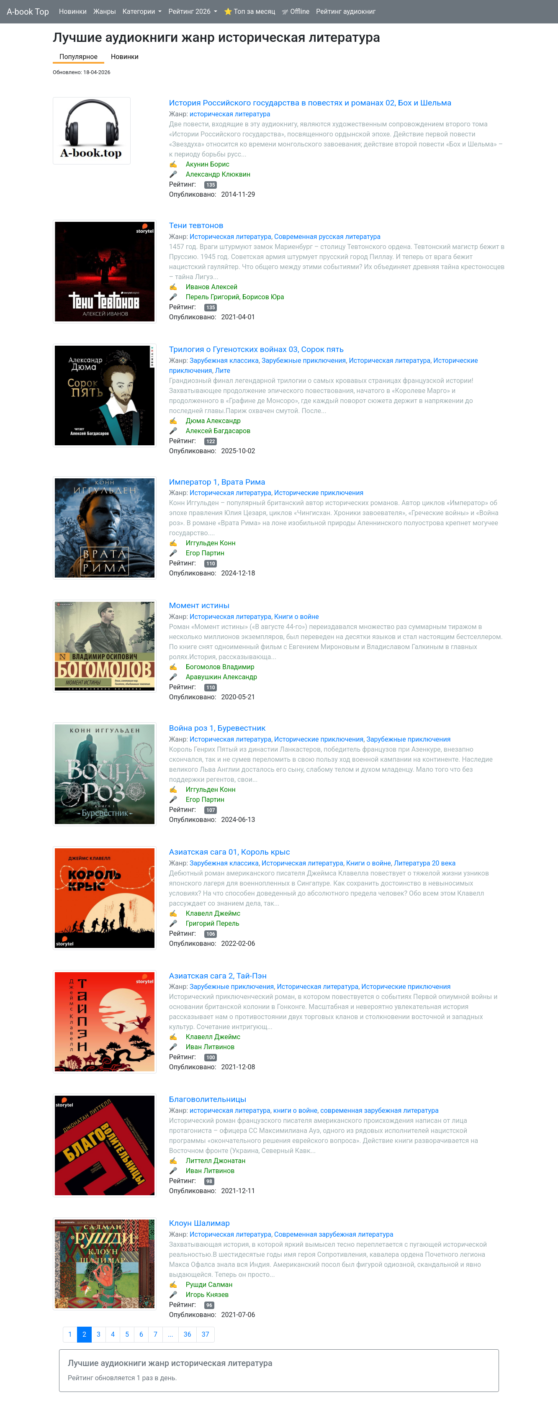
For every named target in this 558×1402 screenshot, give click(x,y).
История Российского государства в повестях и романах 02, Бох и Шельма (310, 103)
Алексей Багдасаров (218, 431)
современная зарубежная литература (379, 1110)
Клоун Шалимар (199, 1223)
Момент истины (199, 605)
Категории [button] (140, 11)
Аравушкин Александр (221, 677)
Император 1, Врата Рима (217, 482)
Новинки (73, 11)
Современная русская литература (327, 237)
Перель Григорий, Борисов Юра (235, 297)
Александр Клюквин (218, 174)
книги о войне (295, 1110)
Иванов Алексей (212, 287)
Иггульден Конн (211, 543)
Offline (295, 11)
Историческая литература (230, 237)
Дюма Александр (213, 421)
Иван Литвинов (210, 1047)
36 (187, 1334)
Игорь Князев (207, 1295)
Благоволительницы (208, 1099)
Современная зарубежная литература (333, 1234)
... (170, 1334)
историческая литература (230, 114)
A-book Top (28, 12)
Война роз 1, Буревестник (217, 728)
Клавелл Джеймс (213, 913)
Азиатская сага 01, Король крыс (229, 852)
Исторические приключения (318, 493)
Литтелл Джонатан (216, 1161)
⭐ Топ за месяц (249, 11)
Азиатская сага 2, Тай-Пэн (218, 976)
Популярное (78, 57)
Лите (222, 371)
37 (205, 1334)
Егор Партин (205, 553)
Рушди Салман (209, 1285)
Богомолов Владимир (220, 667)
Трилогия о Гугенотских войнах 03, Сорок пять (256, 349)
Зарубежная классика (224, 361)
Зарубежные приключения (304, 361)
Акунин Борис (207, 164)
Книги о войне (296, 617)
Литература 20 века (425, 863)
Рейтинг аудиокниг (345, 11)
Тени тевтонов (196, 225)
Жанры (104, 11)
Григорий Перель (212, 923)
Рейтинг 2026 (190, 11)
